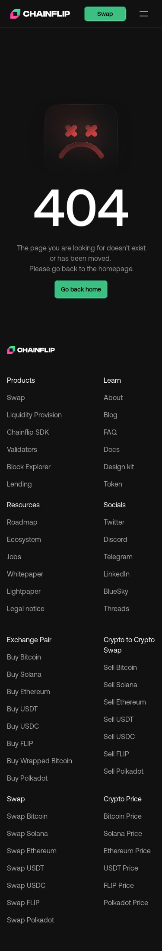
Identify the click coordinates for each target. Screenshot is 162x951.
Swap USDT (25, 868)
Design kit (119, 467)
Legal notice (25, 608)
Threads (116, 608)
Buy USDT (22, 709)
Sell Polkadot (123, 771)
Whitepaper (25, 574)
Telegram (118, 556)
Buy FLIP (20, 743)
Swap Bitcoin (27, 816)
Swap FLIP (23, 902)
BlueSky (116, 591)
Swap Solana (28, 833)
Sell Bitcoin (120, 667)
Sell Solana (120, 684)
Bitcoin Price (123, 816)
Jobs (14, 556)
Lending (19, 484)
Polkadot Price (126, 902)
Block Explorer (29, 467)
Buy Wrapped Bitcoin (39, 761)
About (113, 397)
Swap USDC (26, 885)
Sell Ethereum (125, 702)
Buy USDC (23, 726)
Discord (115, 539)
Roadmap (22, 522)
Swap (16, 397)
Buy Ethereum (28, 691)
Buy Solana (24, 674)
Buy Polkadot (27, 778)
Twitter (114, 522)
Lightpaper (24, 591)
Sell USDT (118, 719)
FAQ (110, 432)
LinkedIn (117, 574)
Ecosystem (24, 539)
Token (113, 484)
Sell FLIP (116, 754)
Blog (111, 415)
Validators (22, 449)
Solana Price (123, 833)
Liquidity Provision (34, 415)
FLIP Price (119, 885)
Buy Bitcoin (24, 657)
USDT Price (121, 868)
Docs (112, 449)
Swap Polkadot (30, 920)
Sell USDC (119, 736)
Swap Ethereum (32, 851)
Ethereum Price (127, 851)
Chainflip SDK (28, 432)
